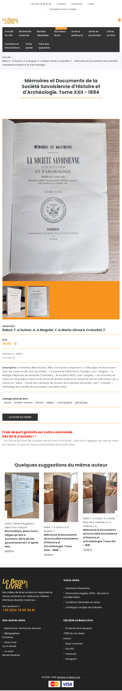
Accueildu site (9, 33)
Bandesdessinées (43, 33)
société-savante (23, 402)
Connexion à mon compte (62, 9)
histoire (39, 402)
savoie (8, 402)
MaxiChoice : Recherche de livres (22, 629)
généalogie (81, 402)
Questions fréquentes (77, 588)
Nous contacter (73, 644)
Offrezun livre (111, 33)
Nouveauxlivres (60, 32)
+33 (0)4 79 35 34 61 (40, 3)
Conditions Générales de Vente (82, 602)
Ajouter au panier (20, 417)
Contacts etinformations (12, 45)
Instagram (70, 659)
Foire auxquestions (44, 45)
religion (50, 402)
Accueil (7, 57)
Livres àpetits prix (77, 33)
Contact (61, 3)
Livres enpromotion (95, 33)
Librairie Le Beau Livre (68, 678)
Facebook (77, 3)
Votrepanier (29, 45)
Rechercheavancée (25, 33)
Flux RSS (68, 649)
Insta (91, 3)
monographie (65, 402)
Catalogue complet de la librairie (83, 608)
